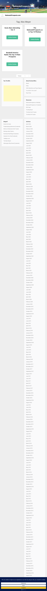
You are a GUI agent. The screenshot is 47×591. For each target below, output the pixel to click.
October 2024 (29, 167)
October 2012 (29, 513)
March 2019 (29, 328)
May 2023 (28, 208)
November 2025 (29, 136)
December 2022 (29, 220)
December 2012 (29, 508)
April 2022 (28, 239)
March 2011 (29, 558)
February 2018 (29, 359)
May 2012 (28, 525)
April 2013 (28, 498)
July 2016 (28, 405)
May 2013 (28, 496)
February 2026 (29, 129)
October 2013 (29, 484)
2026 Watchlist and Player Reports (34, 88)
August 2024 (29, 172)
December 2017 (29, 364)
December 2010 (29, 565)
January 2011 (29, 563)
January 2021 (29, 275)
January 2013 (29, 505)
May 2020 (28, 294)
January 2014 (29, 477)
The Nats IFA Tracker (31, 114)
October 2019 (29, 311)
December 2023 (29, 191)
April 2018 (28, 354)
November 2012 (29, 510)
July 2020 (28, 289)
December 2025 (29, 133)
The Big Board (29, 109)
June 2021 (28, 263)
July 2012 (28, 520)
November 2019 (29, 309)
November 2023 (29, 193)
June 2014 (28, 465)
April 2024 (28, 181)
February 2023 (29, 215)
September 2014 (30, 457)
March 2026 (29, 126)
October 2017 (29, 369)
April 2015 (28, 441)
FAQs (27, 85)
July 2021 (28, 261)
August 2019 (29, 316)
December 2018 (29, 335)
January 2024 (29, 189)
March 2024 (29, 184)
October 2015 (29, 426)
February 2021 (29, 273)
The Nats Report (7, 141)
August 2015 (29, 431)
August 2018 (29, 345)
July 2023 (28, 203)
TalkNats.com (7, 138)
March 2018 (29, 357)
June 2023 (28, 205)
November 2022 (29, 222)
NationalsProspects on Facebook (33, 105)
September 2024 (30, 169)
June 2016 (28, 407)
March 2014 (29, 472)
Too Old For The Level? (31, 90)
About (27, 83)
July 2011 (28, 549)
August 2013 (29, 489)
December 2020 (29, 277)
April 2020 (28, 297)
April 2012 (28, 527)
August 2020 (29, 287)
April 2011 (28, 556)
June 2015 (28, 436)
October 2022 (29, 225)
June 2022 (28, 234)
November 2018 (29, 337)
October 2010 (29, 570)
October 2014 (29, 455)
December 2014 (29, 450)
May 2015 (28, 438)
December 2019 (29, 306)
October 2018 (29, 340)
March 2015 (29, 443)
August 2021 (29, 258)
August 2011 (29, 546)
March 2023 (29, 213)
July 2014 (28, 462)
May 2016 (28, 409)
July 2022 (28, 232)
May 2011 (28, 553)
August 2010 (29, 575)
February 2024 (29, 186)
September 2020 (30, 285)
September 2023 (30, 198)
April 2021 (28, 268)
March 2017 (29, 385)
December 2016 (29, 393)
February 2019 (29, 330)
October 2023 (29, 196)
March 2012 (29, 529)
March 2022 (29, 241)
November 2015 (29, 424)
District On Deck (7, 124)
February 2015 (29, 445)
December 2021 (29, 249)
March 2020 (29, 299)
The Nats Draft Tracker (31, 112)
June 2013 (28, 493)
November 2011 (29, 539)
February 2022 (29, 244)
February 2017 (29, 388)
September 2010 (30, 573)
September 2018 (30, 342)
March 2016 (29, 414)
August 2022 (29, 229)
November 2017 (29, 366)
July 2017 (28, 376)
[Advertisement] (12, 93)
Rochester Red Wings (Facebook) (11, 133)
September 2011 (30, 544)
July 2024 (28, 174)
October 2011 (29, 541)
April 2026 (28, 124)
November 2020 (29, 280)
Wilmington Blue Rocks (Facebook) (11, 143)
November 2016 (29, 395)
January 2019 (29, 333)
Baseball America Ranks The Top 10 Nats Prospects (12, 55)
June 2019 (28, 321)
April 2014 (28, 469)
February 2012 (29, 532)
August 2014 (29, 460)
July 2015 (28, 433)
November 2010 (29, 568)
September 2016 (30, 400)
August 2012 (29, 517)
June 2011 (28, 551)
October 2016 (29, 397)
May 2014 (28, 467)
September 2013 (30, 486)
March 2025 (29, 155)
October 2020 (29, 282)
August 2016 (29, 402)
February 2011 (29, 561)
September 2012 (30, 515)
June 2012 (28, 522)
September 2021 (30, 256)
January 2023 (29, 217)
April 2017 (28, 383)
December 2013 (29, 479)
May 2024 (28, 179)
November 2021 (29, 251)
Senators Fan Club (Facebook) (10, 136)
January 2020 (29, 304)
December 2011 (29, 537)
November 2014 (29, 453)
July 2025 (28, 145)
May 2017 (28, 381)
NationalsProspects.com (23, 6)
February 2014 (29, 474)
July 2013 (28, 491)
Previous (19, 76)
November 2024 (29, 165)
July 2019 (28, 318)
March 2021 (29, 270)
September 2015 (30, 429)
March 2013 (29, 501)
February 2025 (29, 157)
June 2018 (28, 349)
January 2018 (29, 361)
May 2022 (28, 237)
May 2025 (28, 150)
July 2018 (28, 347)
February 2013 (29, 503)
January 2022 (29, 246)
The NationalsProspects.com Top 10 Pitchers (35, 30)
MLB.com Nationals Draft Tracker (11, 129)
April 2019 (28, 325)
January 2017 (29, 390)
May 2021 (28, 265)
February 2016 (29, 417)
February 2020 (29, 301)
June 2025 (28, 148)
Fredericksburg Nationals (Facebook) (12, 126)
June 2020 (28, 292)
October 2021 (29, 253)
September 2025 (30, 141)
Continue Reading (12, 37)
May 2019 (28, 323)
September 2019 (30, 313)
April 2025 (28, 153)
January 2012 (29, 534)
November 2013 (29, 481)
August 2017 (29, 373)
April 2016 (28, 412)
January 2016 (29, 419)
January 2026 (29, 131)
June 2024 (28, 177)
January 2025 (29, 160)
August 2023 (29, 201)
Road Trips (28, 93)
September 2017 (30, 371)
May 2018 (28, 352)
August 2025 (29, 143)
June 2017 (28, 378)
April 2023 (28, 210)
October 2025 (29, 138)
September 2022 (30, 227)
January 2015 (29, 448)
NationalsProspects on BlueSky (33, 102)
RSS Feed (28, 107)
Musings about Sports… (9, 131)
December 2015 (29, 421)
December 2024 (29, 162)
